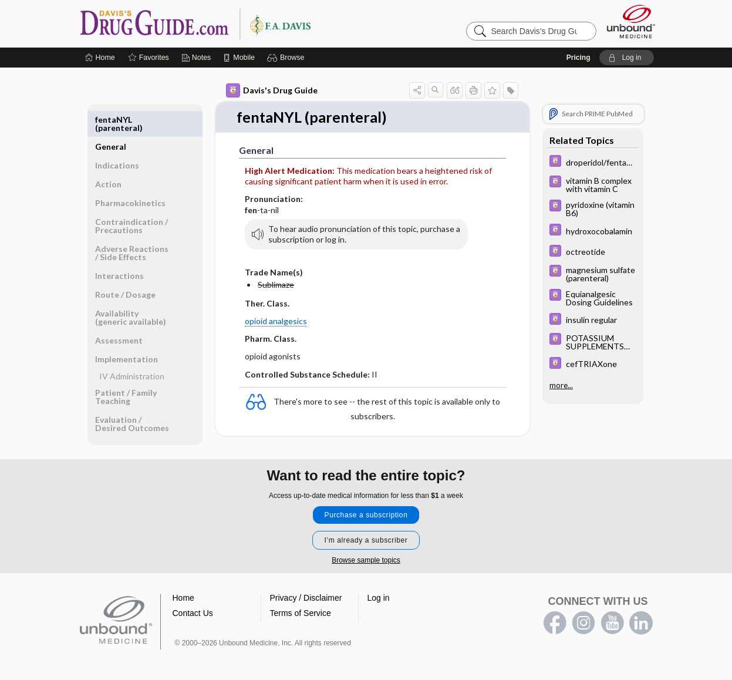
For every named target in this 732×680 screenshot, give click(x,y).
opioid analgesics (276, 321)
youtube (612, 615)
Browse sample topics (366, 552)
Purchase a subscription (366, 507)
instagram (583, 615)
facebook (554, 615)
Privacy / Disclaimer (306, 590)
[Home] (100, 58)
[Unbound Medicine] (631, 21)
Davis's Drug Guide (272, 90)
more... (561, 384)
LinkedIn (641, 615)
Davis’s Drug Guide (225, 23)
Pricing (578, 57)
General (110, 119)
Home (183, 590)
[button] (287, 58)
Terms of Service (300, 605)
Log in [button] (378, 590)
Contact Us (193, 605)
